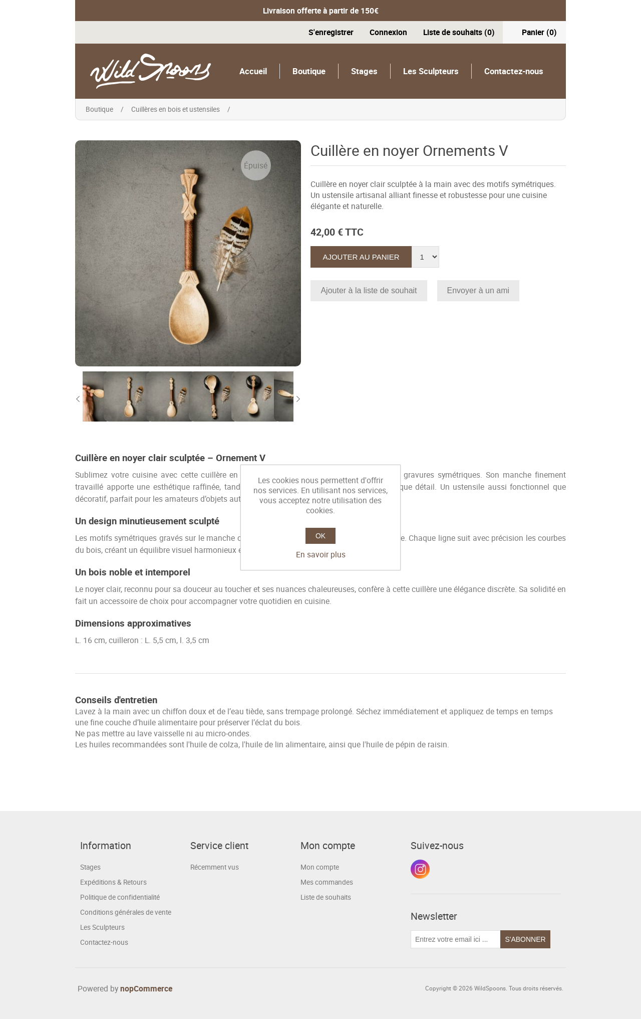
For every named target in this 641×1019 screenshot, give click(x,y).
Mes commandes (326, 882)
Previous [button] (78, 399)
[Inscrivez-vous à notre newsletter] (456, 939)
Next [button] (298, 399)
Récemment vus (214, 867)
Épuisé (255, 165)
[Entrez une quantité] (425, 257)
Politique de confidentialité (120, 897)
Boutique (309, 71)
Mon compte (319, 867)
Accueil (253, 71)
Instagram (420, 869)
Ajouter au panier (361, 257)
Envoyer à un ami (478, 290)
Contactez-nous (513, 71)
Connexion (388, 32)
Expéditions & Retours (113, 882)
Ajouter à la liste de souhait (368, 290)
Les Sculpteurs (431, 71)
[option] (104, 399)
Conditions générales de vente (125, 912)
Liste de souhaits (325, 897)
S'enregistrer (331, 32)
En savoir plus (321, 554)
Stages (364, 71)
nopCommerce (146, 988)
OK (320, 536)
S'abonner (525, 939)
